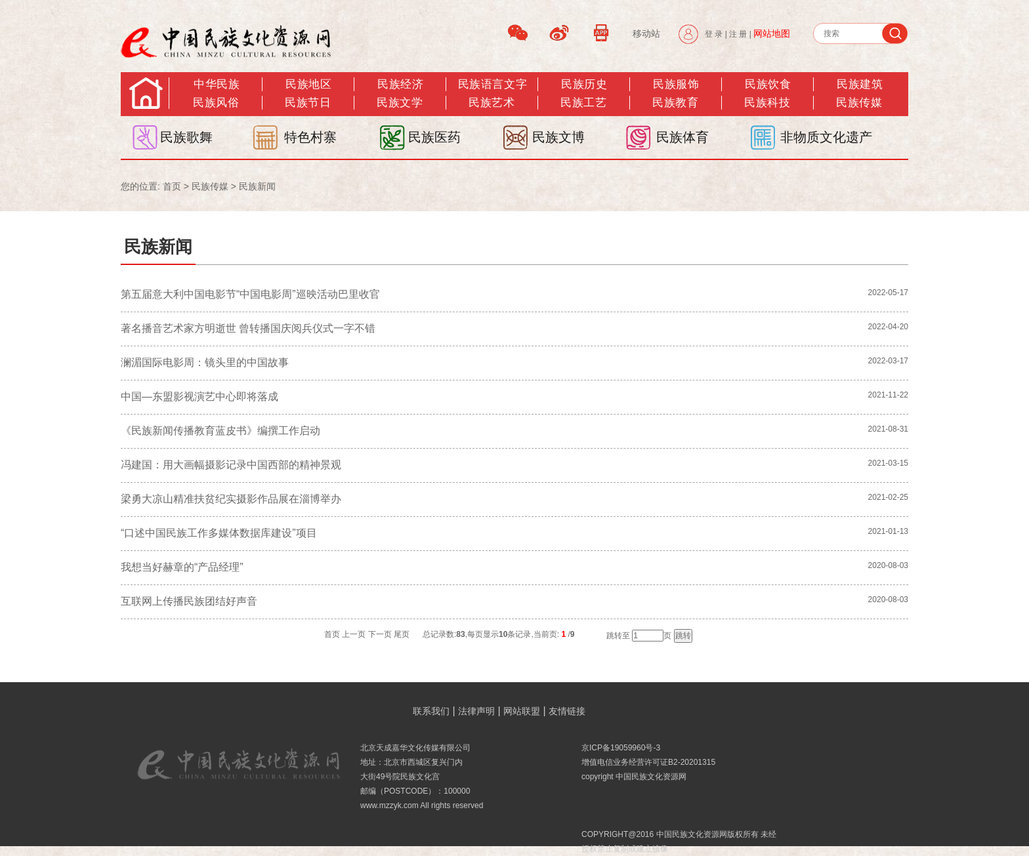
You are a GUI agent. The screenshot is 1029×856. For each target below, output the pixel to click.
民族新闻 (257, 186)
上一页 (354, 634)
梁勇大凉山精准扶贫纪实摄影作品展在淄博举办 (231, 498)
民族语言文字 (492, 84)
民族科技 (767, 102)
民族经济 (400, 84)
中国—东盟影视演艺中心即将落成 (199, 396)
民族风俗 (216, 102)
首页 (172, 186)
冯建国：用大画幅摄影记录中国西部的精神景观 (231, 464)
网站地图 (771, 33)
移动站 (646, 33)
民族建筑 (860, 84)
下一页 (380, 634)
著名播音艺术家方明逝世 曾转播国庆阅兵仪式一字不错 (248, 328)
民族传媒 (210, 186)
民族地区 (308, 84)
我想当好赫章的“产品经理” (182, 567)
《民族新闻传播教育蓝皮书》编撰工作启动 (220, 430)
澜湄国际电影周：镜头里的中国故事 (205, 362)
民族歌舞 (186, 137)
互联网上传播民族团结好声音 (189, 601)
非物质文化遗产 (826, 137)
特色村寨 (310, 137)
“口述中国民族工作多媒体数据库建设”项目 (219, 533)
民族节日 (308, 102)
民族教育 (675, 102)
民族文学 (400, 102)
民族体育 (682, 137)
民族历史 (584, 84)
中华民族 (217, 84)
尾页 (402, 634)
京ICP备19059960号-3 (620, 747)
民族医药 (434, 137)
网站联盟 (521, 711)
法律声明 (476, 711)
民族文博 (558, 137)
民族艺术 (491, 102)
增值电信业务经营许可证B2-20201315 (648, 762)
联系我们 (431, 711)
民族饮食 (768, 84)
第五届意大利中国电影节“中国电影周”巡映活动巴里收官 (250, 294)
